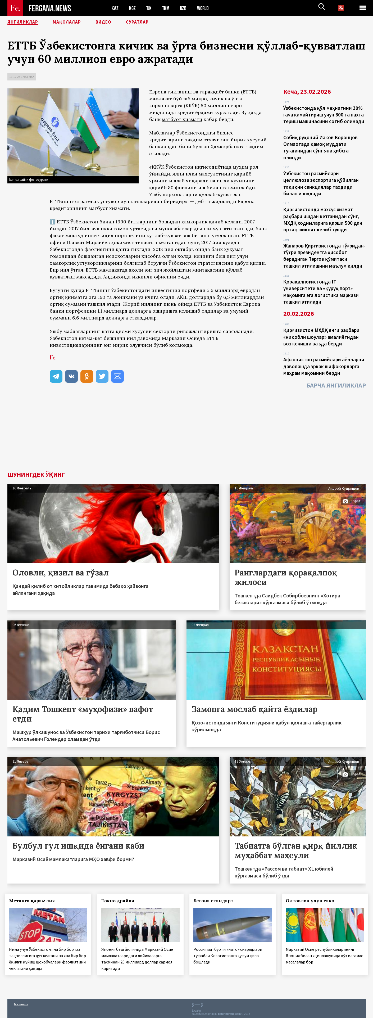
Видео (116, 22)
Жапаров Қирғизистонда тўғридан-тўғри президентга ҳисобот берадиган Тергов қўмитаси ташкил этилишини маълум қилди (324, 250)
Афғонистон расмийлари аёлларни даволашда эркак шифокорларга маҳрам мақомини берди (323, 356)
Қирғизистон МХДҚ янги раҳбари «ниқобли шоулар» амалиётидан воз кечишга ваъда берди (321, 328)
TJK (149, 8)
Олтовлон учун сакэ (312, 901)
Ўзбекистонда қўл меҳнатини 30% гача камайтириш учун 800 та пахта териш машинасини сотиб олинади (323, 114)
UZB (184, 8)
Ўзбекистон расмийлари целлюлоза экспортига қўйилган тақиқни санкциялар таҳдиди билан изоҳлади (321, 180)
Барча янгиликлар (336, 375)
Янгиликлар (26, 22)
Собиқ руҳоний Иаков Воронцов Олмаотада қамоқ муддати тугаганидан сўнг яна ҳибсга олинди (320, 146)
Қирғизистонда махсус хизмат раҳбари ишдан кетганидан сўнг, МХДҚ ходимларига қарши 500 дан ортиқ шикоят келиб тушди (322, 215)
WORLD (205, 8)
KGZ (132, 8)
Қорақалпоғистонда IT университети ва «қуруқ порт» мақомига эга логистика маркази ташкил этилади (321, 284)
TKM (167, 8)
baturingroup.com (229, 1012)
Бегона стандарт (216, 901)
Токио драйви (120, 901)
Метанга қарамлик (34, 901)
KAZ (115, 8)
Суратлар (154, 22)
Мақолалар (76, 22)
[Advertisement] (186, 432)
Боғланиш (21, 1003)
